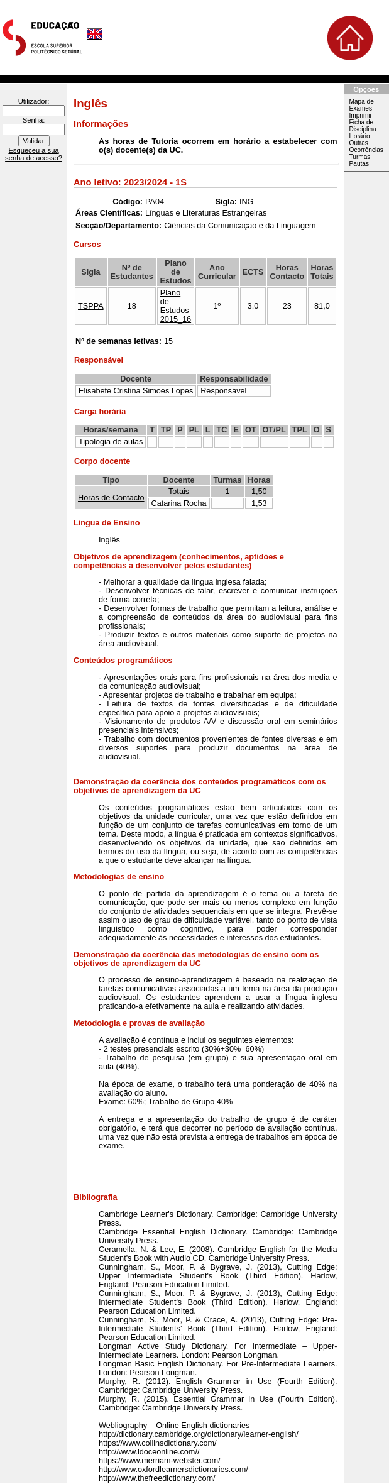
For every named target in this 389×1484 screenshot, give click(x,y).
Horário (359, 136)
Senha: (34, 120)
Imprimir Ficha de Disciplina (362, 122)
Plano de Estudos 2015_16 (175, 306)
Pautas (359, 163)
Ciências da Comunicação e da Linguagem (239, 225)
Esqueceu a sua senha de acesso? (33, 154)
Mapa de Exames (361, 105)
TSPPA (91, 306)
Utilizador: (34, 101)
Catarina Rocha (179, 503)
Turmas (360, 156)
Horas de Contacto (111, 497)
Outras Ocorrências (366, 146)
